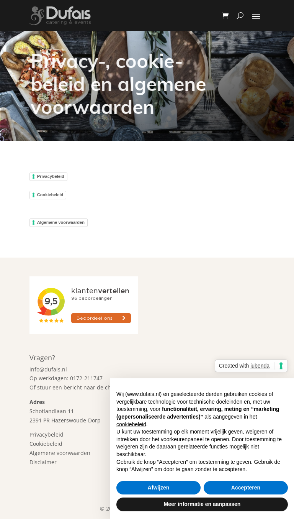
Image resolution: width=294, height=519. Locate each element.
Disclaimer (43, 462)
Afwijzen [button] (159, 488)
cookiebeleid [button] (131, 424)
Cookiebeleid (50, 194)
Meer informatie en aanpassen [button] (202, 504)
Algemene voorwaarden (61, 222)
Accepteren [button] (245, 488)
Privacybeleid (50, 176)
